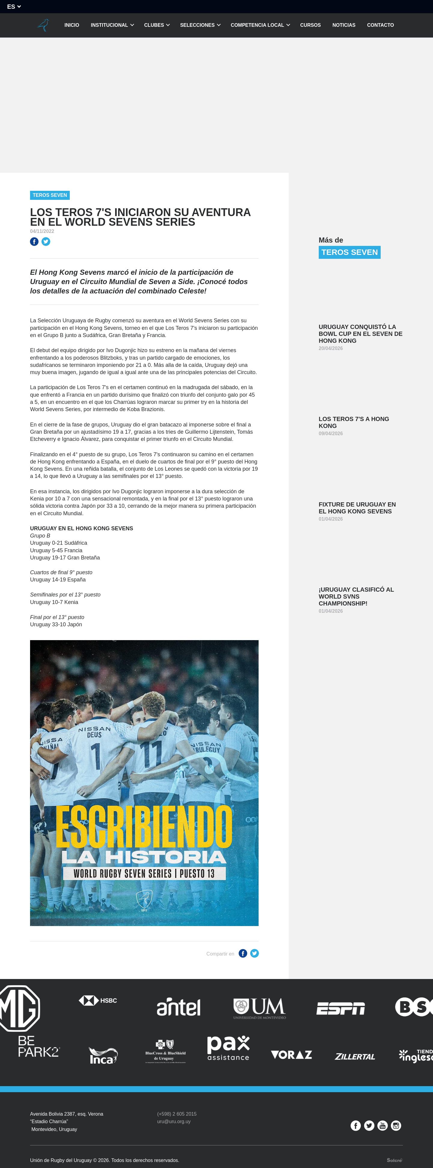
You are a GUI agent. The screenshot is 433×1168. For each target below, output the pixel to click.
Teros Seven (50, 195)
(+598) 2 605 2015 (177, 1099)
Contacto (380, 25)
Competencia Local (257, 25)
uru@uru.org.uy (174, 1107)
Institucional (109, 25)
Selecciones (197, 25)
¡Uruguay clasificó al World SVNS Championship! (356, 596)
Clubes (154, 25)
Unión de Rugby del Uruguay (43, 25)
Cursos (310, 25)
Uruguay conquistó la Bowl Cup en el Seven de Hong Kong (361, 334)
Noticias (344, 25)
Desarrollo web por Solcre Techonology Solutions (395, 1146)
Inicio (72, 25)
